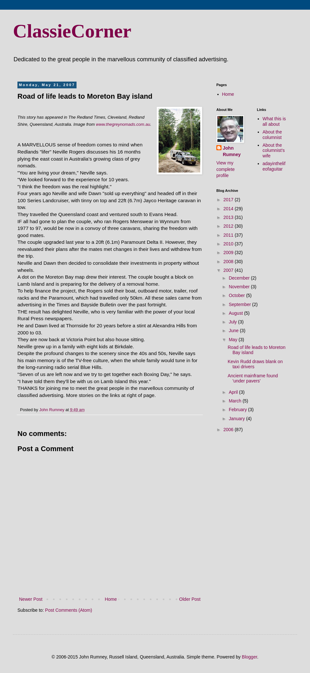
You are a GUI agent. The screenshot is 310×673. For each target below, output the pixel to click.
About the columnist (272, 134)
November (240, 286)
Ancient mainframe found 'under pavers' (253, 378)
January (237, 418)
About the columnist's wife (274, 151)
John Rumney (232, 151)
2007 (229, 270)
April (234, 392)
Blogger (249, 656)
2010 (229, 243)
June (234, 330)
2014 (229, 208)
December (240, 278)
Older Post (190, 599)
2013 (229, 217)
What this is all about (274, 121)
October (237, 295)
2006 (229, 429)
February (238, 409)
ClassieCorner (72, 31)
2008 (229, 261)
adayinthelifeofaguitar (274, 166)
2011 (229, 235)
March (236, 400)
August (236, 313)
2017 (229, 199)
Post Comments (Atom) (68, 610)
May (233, 339)
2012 (229, 226)
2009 (229, 252)
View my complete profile (225, 169)
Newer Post (30, 599)
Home (111, 599)
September (240, 304)
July (233, 321)
